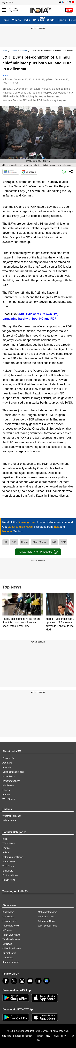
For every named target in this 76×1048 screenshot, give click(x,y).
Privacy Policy (43, 1035)
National (23, 51)
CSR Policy (60, 1035)
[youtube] (30, 981)
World (50, 20)
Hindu (24, 542)
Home (5, 20)
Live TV (6, 790)
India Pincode (9, 820)
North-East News (11, 934)
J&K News (7, 957)
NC (54, 542)
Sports (62, 20)
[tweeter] (14, 981)
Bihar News (8, 912)
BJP (14, 542)
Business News (10, 875)
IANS (5, 75)
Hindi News (8, 785)
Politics (14, 51)
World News (8, 843)
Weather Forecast (11, 816)
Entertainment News (12, 857)
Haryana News (9, 921)
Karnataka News (10, 962)
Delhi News (8, 916)
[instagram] (22, 981)
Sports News (8, 861)
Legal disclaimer (23, 1035)
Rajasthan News (46, 916)
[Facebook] (5, 981)
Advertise (7, 767)
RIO (72, 1035)
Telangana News (46, 921)
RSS (38, 1040)
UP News (7, 944)
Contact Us (8, 758)
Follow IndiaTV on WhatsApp (38, 552)
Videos (16, 20)
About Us (7, 762)
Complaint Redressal (13, 772)
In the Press (8, 776)
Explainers (7, 870)
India (27, 20)
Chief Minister (39, 542)
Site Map (6, 1035)
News (4, 51)
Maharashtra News (47, 912)
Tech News (8, 866)
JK (5, 542)
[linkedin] (38, 981)
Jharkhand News (10, 925)
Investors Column (11, 781)
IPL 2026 (38, 20)
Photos (6, 848)
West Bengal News (47, 925)
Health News (8, 880)
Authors (6, 794)
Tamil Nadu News (11, 939)
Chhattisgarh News (12, 948)
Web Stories (8, 799)
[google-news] (46, 981)
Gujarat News (9, 953)
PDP (63, 542)
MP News (7, 930)
